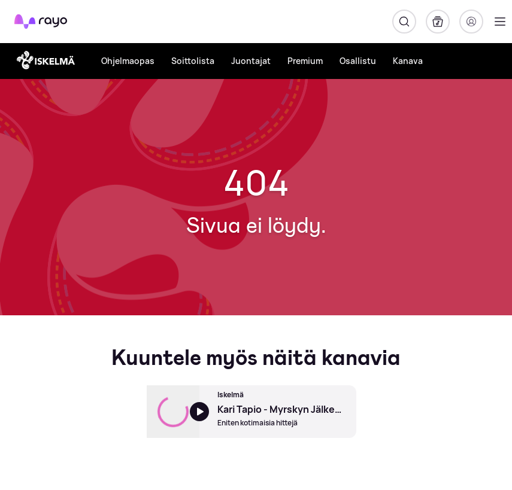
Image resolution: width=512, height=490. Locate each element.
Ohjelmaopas (127, 60)
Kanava (408, 60)
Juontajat (251, 60)
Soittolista (192, 60)
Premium (305, 60)
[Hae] (404, 22)
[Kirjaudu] (471, 22)
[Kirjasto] (438, 22)
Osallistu (358, 60)
